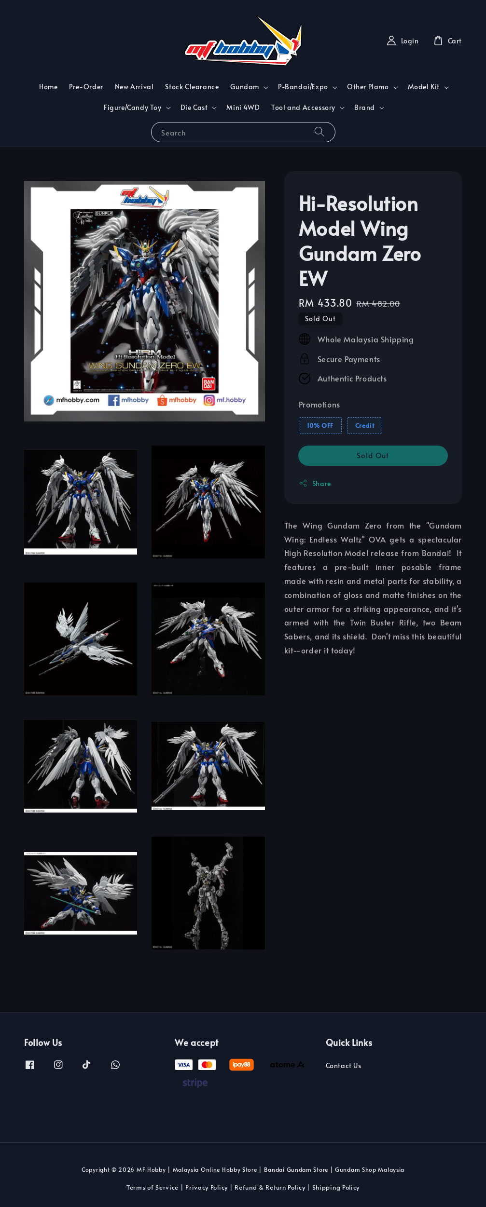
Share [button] (315, 483)
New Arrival (134, 86)
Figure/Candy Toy (133, 107)
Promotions (319, 404)
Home (48, 86)
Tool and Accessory (303, 107)
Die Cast (194, 107)
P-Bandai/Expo (303, 86)
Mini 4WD (243, 107)
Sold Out (373, 455)
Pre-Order (86, 86)
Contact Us (343, 1065)
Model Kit (424, 86)
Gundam (244, 86)
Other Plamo (368, 86)
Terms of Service (152, 1187)
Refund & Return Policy (270, 1187)
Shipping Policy (336, 1187)
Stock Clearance (192, 86)
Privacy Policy (206, 1187)
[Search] (319, 131)
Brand (364, 107)
